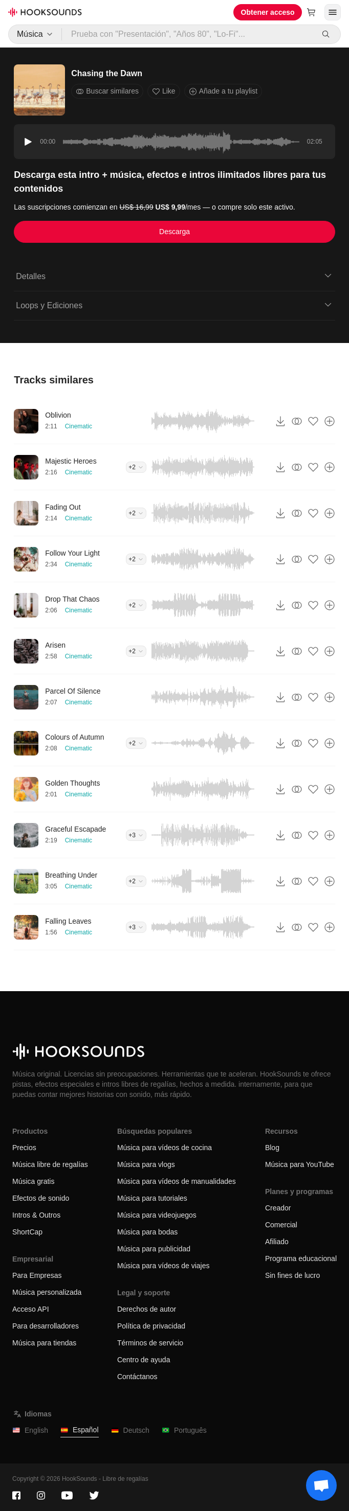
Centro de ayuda (143, 1360)
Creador (278, 1208)
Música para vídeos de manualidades (176, 1181)
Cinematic (78, 426)
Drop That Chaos (72, 599)
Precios (24, 1147)
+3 (136, 835)
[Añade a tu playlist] (329, 421)
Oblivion (58, 415)
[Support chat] (321, 1485)
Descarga (174, 231)
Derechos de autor (146, 1309)
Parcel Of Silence (72, 691)
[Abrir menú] (332, 12)
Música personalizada (46, 1292)
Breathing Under (71, 875)
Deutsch (130, 1430)
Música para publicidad (153, 1249)
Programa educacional (301, 1258)
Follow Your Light (72, 553)
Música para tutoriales (152, 1198)
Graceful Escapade (75, 829)
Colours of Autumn (74, 737)
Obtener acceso (268, 12)
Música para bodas (147, 1232)
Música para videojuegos (157, 1215)
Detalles (174, 275)
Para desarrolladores (45, 1326)
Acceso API (30, 1309)
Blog (272, 1147)
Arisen (55, 645)
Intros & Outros (36, 1215)
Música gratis (33, 1181)
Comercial (281, 1225)
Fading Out (62, 507)
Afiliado (277, 1242)
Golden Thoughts (72, 783)
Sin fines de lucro (292, 1275)
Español (79, 1430)
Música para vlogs (146, 1164)
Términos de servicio (150, 1343)
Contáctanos (137, 1376)
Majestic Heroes (70, 461)
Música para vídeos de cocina (164, 1147)
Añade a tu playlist (223, 91)
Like (164, 91)
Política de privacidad (151, 1326)
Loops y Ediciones (174, 305)
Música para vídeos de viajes (163, 1266)
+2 (136, 467)
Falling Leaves (68, 921)
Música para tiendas (44, 1343)
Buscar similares (107, 91)
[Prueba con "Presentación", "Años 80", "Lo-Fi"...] (188, 34)
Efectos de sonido (40, 1198)
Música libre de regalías (50, 1164)
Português (184, 1430)
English (30, 1430)
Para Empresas (36, 1275)
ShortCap (27, 1232)
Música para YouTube (299, 1164)
